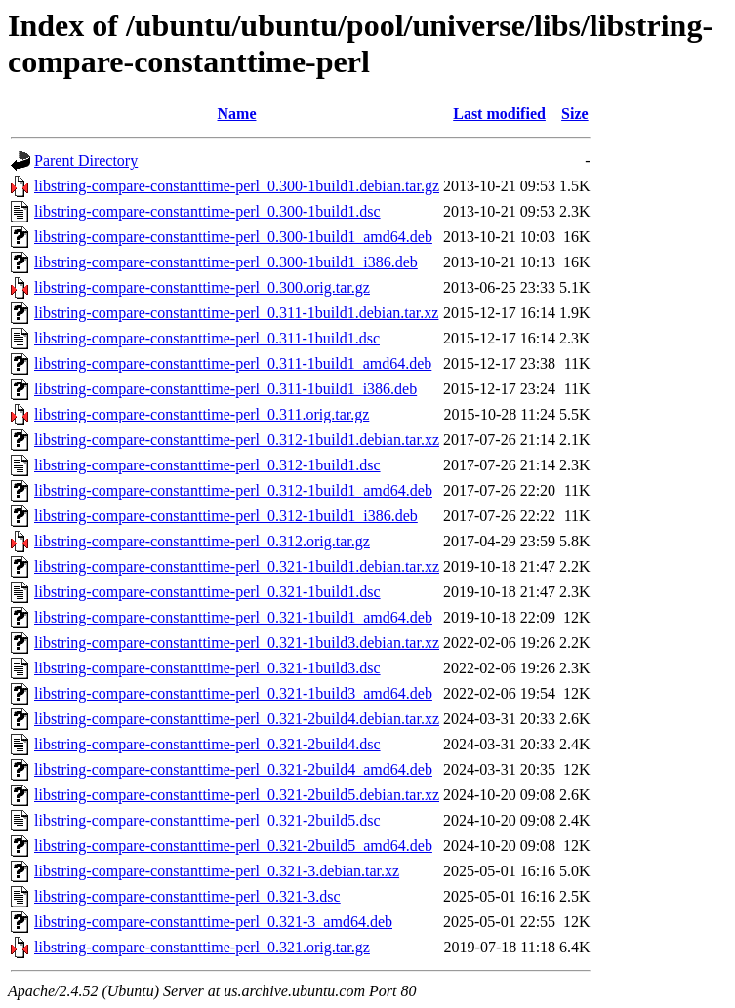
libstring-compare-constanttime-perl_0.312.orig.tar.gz (202, 541)
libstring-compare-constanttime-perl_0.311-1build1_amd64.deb (232, 363)
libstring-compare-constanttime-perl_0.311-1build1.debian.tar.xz (236, 312)
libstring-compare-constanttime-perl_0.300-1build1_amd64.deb (233, 236)
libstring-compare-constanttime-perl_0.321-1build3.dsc (207, 668)
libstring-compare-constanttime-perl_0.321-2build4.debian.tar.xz (236, 718)
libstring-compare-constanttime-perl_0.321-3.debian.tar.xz (216, 871)
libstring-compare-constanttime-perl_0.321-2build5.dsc (207, 820)
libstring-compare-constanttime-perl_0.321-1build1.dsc (207, 592)
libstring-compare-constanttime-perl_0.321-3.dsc (187, 896)
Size (575, 113)
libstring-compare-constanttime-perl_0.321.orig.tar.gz (202, 947)
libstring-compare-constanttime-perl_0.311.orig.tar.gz (201, 414)
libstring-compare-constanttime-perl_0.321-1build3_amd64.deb (233, 693)
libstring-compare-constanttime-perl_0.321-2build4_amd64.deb (233, 769)
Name (237, 113)
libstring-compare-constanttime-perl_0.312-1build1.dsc (207, 465)
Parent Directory (86, 160)
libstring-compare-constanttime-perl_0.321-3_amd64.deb (213, 921)
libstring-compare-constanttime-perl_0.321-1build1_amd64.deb (233, 617)
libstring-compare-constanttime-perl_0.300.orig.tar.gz (202, 287)
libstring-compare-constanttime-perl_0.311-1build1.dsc (207, 338)
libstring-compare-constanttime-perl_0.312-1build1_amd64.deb (233, 490)
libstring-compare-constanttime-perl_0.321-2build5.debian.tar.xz (236, 794)
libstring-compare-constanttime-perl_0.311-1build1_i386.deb (225, 389)
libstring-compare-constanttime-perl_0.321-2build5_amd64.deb (233, 845)
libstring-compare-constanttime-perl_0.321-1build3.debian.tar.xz (236, 642)
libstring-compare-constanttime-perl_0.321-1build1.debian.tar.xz (236, 566)
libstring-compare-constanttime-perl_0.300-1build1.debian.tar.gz (236, 186)
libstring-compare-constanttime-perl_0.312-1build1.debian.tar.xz (236, 439)
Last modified (499, 113)
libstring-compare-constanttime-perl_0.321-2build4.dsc (207, 744)
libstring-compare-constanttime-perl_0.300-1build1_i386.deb (226, 262)
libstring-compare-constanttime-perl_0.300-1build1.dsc (207, 211)
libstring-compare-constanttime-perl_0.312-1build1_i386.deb (226, 515)
